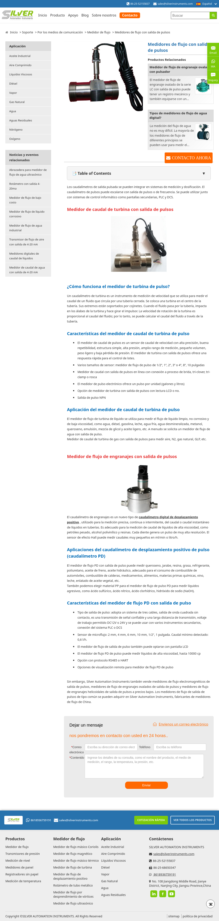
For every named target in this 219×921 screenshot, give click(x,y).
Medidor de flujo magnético (72, 854)
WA (213, 63)
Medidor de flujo (99, 32)
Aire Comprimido (20, 65)
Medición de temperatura (23, 881)
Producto (57, 15)
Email (213, 49)
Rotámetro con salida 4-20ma (24, 186)
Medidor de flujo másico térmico (76, 860)
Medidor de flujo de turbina (72, 867)
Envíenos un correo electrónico (180, 724)
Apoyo (73, 15)
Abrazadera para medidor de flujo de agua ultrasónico (28, 172)
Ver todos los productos (192, 820)
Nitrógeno (15, 129)
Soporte (27, 32)
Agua (12, 111)
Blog (85, 15)
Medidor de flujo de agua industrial (25, 228)
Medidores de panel (19, 867)
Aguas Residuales (20, 120)
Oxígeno (14, 139)
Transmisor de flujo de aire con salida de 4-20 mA (26, 241)
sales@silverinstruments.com (175, 4)
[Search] (213, 15)
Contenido (76, 757)
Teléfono (144, 747)
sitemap (174, 916)
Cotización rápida (151, 820)
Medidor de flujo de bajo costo (25, 200)
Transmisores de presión (22, 854)
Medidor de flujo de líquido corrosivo (26, 214)
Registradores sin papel (21, 874)
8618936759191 (38, 820)
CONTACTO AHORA (191, 158)
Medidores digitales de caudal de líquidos (24, 256)
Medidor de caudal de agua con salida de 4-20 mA (27, 270)
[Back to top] (210, 904)
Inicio (42, 15)
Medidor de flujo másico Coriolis (75, 847)
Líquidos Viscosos (20, 74)
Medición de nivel (17, 860)
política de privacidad (198, 916)
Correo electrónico (76, 749)
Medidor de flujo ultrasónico (73, 903)
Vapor (13, 93)
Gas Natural (17, 102)
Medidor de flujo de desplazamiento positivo (70, 876)
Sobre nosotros (104, 15)
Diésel (13, 83)
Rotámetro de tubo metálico (73, 885)
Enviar (146, 785)
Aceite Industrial (19, 56)
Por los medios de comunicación (60, 32)
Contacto (130, 15)
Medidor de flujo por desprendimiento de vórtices (73, 894)
